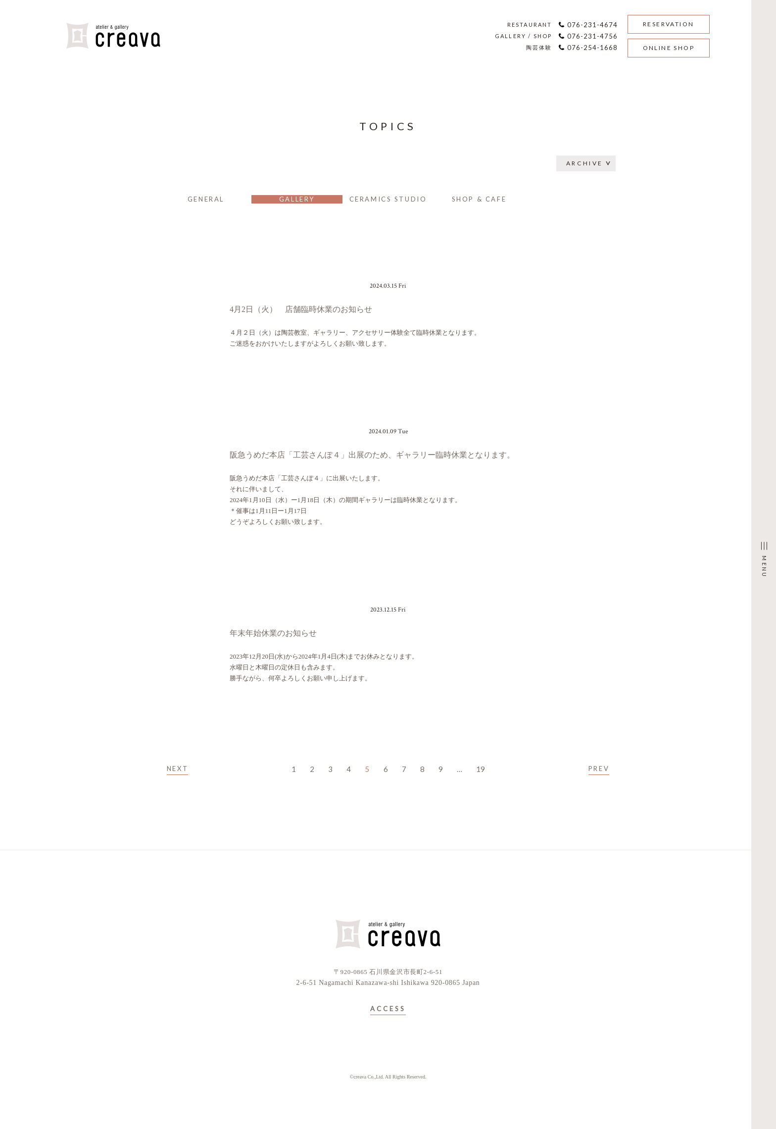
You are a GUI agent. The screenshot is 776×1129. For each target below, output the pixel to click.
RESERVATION (668, 24)
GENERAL (206, 199)
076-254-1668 (588, 48)
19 (480, 769)
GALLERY (297, 199)
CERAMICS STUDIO (388, 199)
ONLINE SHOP (668, 47)
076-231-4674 (588, 25)
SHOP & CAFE (479, 199)
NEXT (177, 768)
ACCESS (387, 1009)
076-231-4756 (588, 36)
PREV (598, 768)
